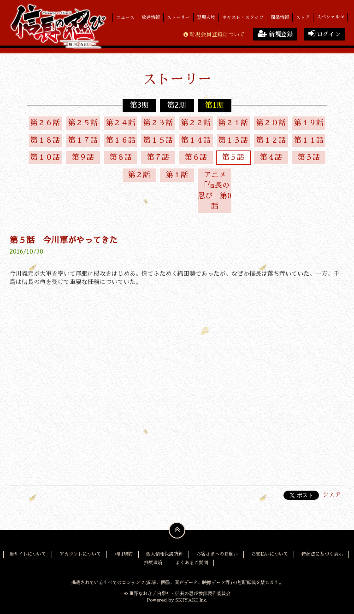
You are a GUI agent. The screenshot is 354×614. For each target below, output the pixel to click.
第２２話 (196, 123)
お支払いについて (269, 553)
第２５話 (83, 123)
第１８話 (45, 140)
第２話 (139, 175)
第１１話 (309, 140)
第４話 (271, 158)
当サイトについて (27, 553)
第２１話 (233, 123)
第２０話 (271, 123)
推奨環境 (153, 562)
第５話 (233, 158)
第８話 (121, 158)
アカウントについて (80, 553)
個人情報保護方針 (164, 553)
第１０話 (45, 158)
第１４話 (196, 140)
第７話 (158, 158)
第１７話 (83, 140)
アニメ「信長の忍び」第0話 (214, 190)
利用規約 (123, 553)
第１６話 (121, 140)
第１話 (177, 175)
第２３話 (158, 123)
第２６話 (45, 123)
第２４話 (121, 123)
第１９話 (309, 123)
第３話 (309, 158)
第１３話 (233, 140)
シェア (332, 495)
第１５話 (158, 140)
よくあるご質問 (192, 562)
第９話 (83, 158)
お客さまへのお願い (217, 553)
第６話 (196, 158)
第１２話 (271, 140)
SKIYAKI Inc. (191, 599)
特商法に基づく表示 (322, 553)
